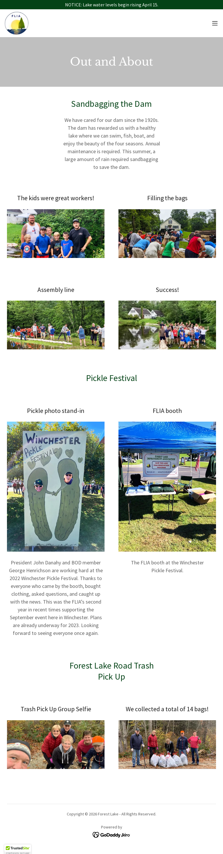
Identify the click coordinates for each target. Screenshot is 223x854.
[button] (215, 23)
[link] (16, 23)
